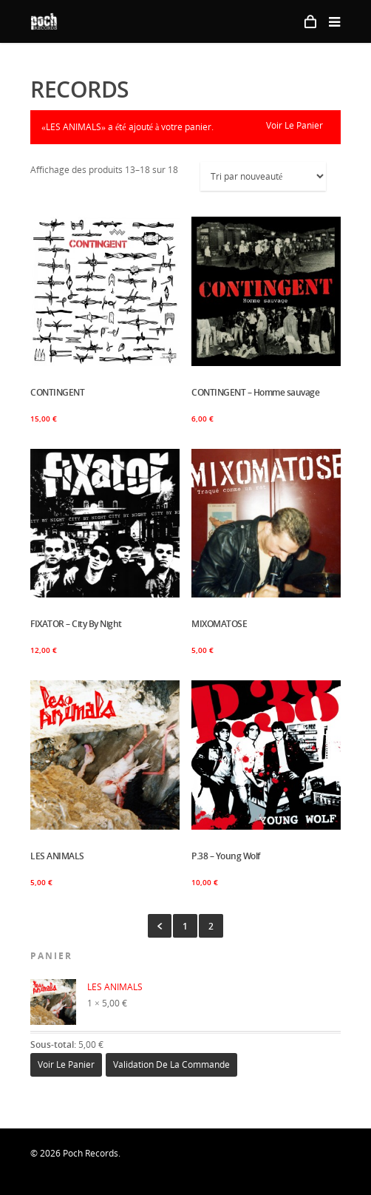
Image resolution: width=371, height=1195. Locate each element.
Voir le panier (294, 125)
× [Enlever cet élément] (35, 983)
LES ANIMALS (87, 987)
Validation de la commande (171, 1064)
